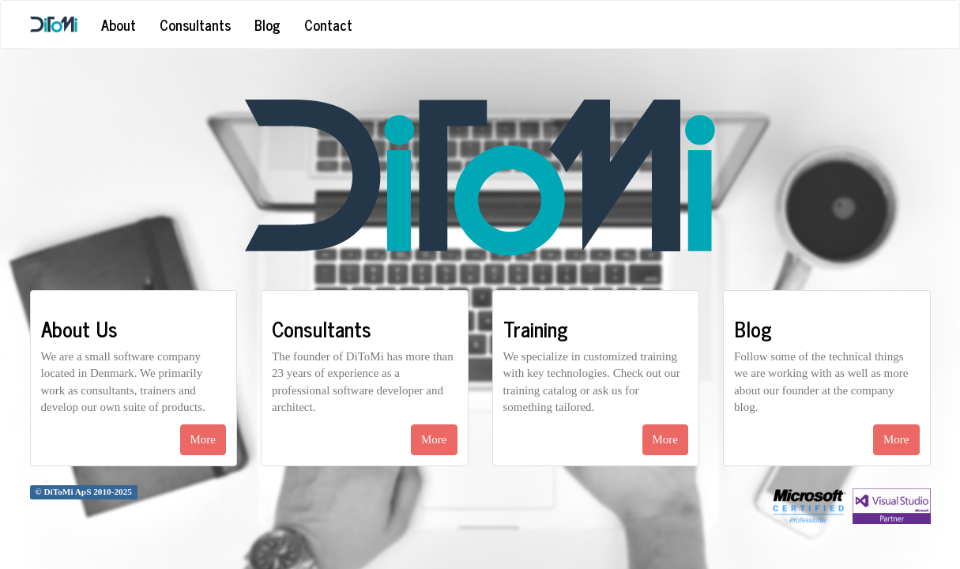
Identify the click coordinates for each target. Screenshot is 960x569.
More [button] (203, 439)
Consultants (195, 24)
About (118, 24)
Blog (267, 24)
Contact (328, 24)
